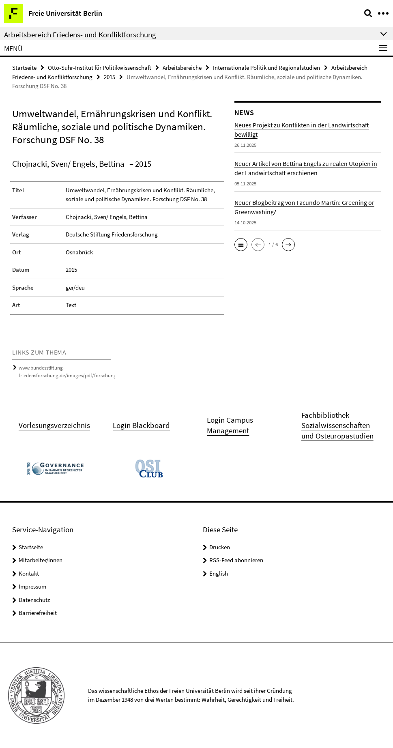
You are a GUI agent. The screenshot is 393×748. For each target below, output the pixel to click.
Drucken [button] (219, 547)
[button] (240, 244)
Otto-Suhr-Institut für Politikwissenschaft (99, 67)
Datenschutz (34, 600)
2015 (109, 77)
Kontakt (29, 573)
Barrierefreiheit (38, 613)
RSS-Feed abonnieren (236, 560)
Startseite (24, 67)
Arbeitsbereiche (182, 67)
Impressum (32, 586)
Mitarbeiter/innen (40, 560)
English (218, 573)
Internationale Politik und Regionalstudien (266, 67)
